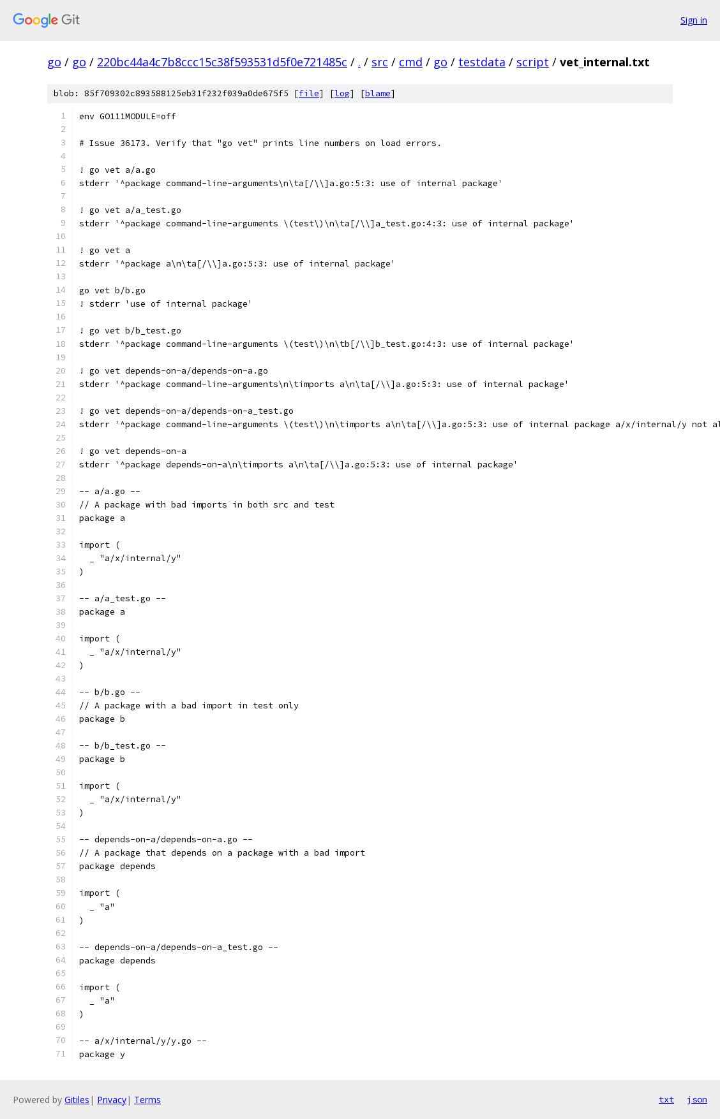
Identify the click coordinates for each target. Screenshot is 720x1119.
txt (666, 1099)
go (54, 61)
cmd (411, 61)
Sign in (693, 20)
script (532, 61)
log (342, 93)
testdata (482, 61)
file (309, 93)
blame (378, 93)
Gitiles (76, 1099)
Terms (147, 1099)
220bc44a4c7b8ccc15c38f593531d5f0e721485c (222, 61)
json (697, 1099)
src (379, 61)
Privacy (111, 1099)
